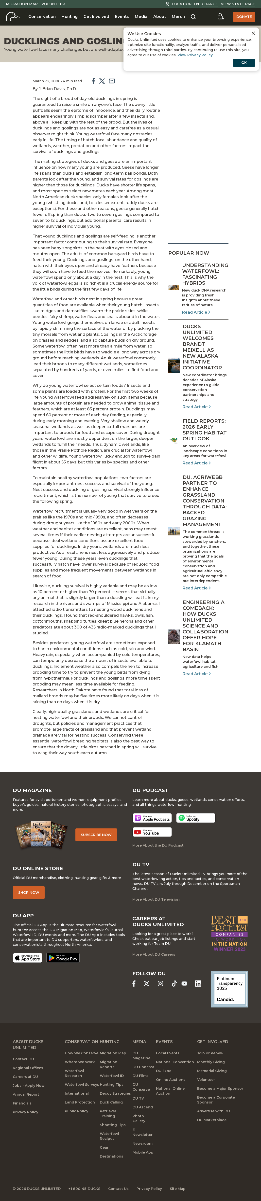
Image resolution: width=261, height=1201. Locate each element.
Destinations (111, 1156)
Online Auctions (170, 1079)
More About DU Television (156, 899)
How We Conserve (81, 1053)
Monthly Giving (211, 1062)
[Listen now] (152, 818)
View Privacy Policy (195, 55)
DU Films (141, 1076)
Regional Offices (28, 1068)
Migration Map (22, 4)
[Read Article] (198, 288)
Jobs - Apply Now (29, 1085)
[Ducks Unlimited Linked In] (198, 983)
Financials (22, 1103)
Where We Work (80, 1062)
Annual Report (26, 1094)
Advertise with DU (213, 1111)
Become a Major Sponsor (220, 1088)
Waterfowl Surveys (82, 1084)
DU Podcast (143, 1067)
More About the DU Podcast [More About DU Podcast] (158, 845)
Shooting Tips (113, 1125)
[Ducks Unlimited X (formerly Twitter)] (146, 983)
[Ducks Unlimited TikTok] (174, 983)
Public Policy (76, 1111)
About (159, 16)
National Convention (175, 1062)
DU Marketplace (211, 1120)
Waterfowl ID (112, 1076)
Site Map (178, 1189)
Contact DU (23, 1059)
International (77, 1093)
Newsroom (143, 1143)
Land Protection (80, 1102)
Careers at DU (25, 1077)
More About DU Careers (153, 954)
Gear (104, 1147)
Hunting (70, 16)
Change (210, 4)
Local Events (167, 1053)
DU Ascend (143, 1107)
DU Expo (164, 1071)
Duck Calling (111, 1102)
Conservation (42, 16)
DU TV (138, 1098)
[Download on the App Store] (27, 958)
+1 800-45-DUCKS (84, 1189)
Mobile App (143, 1152)
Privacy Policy (25, 1112)
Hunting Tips (111, 1084)
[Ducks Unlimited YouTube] (184, 983)
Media (141, 16)
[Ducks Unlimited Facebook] (134, 983)
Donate (244, 16)
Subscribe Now (96, 835)
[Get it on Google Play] (63, 958)
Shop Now (28, 892)
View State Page (238, 4)
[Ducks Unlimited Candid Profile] (229, 989)
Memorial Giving (212, 1071)
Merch (178, 16)
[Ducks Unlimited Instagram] (160, 983)
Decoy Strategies (115, 1093)
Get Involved (96, 16)
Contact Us (118, 1189)
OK (244, 62)
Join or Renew (210, 1053)
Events (122, 16)
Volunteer (53, 4)
